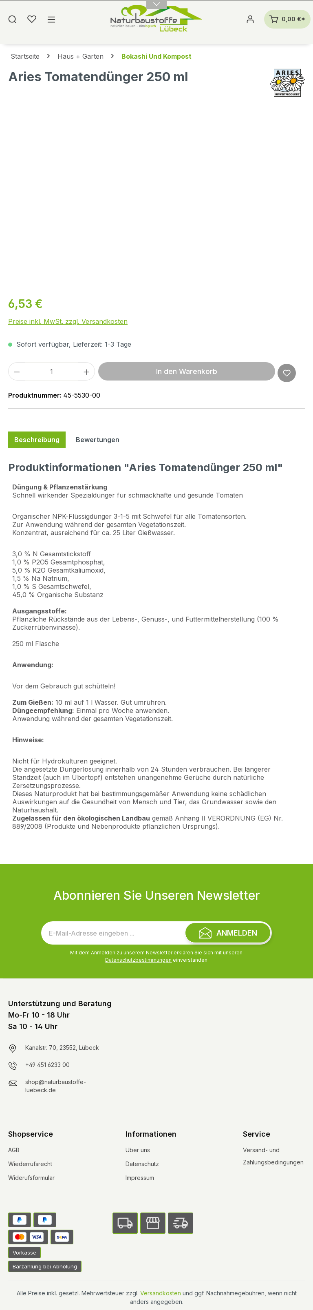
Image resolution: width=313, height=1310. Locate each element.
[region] (156, 201)
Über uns (138, 1149)
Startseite (25, 56)
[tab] (37, 440)
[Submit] (228, 933)
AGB (14, 1149)
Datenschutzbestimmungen (138, 960)
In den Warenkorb (186, 371)
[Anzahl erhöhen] (86, 371)
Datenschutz (142, 1163)
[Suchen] (12, 19)
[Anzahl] (52, 371)
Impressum (140, 1177)
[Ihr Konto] (250, 19)
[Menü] (51, 19)
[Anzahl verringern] (16, 371)
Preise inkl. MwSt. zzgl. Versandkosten (68, 321)
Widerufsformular (31, 1177)
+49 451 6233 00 (47, 1064)
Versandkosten (160, 1293)
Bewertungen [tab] (97, 440)
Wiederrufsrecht (30, 1163)
